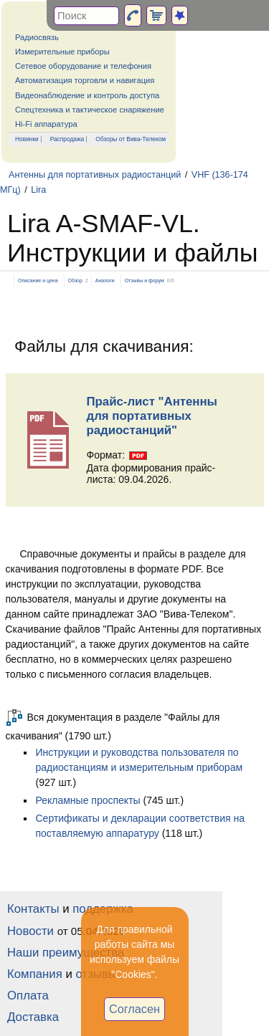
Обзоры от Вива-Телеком (130, 139)
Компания (34, 974)
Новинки (27, 139)
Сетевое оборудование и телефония (83, 66)
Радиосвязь (37, 37)
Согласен (134, 1008)
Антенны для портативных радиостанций (95, 175)
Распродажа (67, 139)
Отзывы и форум (144, 280)
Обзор (75, 280)
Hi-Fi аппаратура (46, 124)
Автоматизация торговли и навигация (84, 80)
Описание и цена (38, 280)
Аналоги (105, 280)
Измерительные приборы (62, 51)
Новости (30, 931)
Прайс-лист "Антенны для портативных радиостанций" (152, 416)
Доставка (33, 1017)
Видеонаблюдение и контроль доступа (87, 95)
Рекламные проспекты (88, 800)
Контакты (33, 909)
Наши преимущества (65, 952)
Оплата (28, 995)
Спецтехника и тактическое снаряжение (89, 109)
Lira (38, 190)
